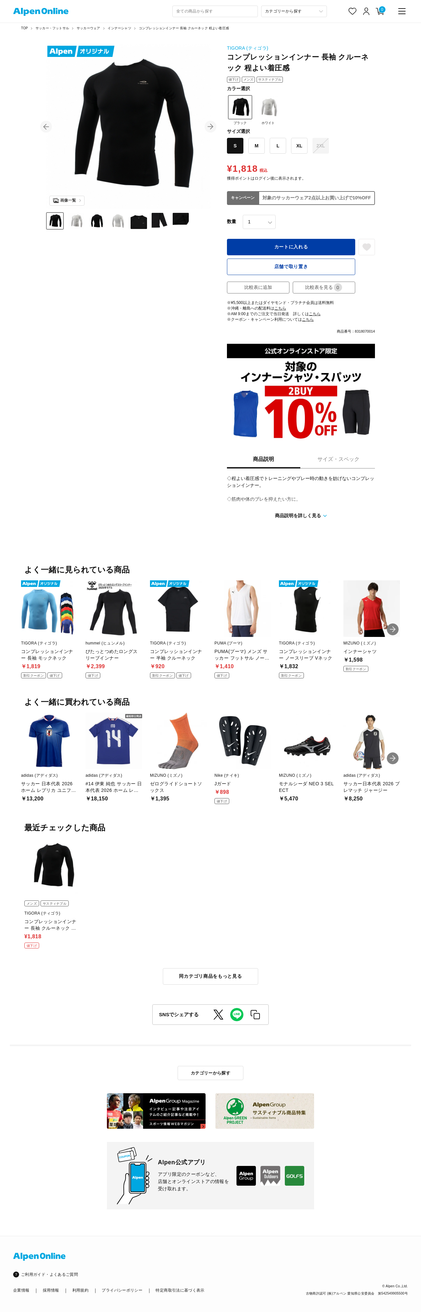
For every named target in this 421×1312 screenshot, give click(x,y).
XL (299, 145)
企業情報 (21, 1290)
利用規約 (80, 1290)
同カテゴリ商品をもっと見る (210, 976)
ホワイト (268, 110)
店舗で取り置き (291, 266)
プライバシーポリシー (122, 1290)
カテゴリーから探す (211, 1073)
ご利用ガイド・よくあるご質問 (49, 1274)
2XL (320, 145)
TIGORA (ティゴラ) (247, 48)
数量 (231, 221)
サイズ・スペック (338, 459)
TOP (24, 28)
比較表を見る (323, 287)
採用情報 (51, 1290)
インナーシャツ (119, 28)
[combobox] (215, 11)
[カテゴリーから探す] (294, 11)
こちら (280, 308)
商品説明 (263, 459)
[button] (46, 127)
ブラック (240, 110)
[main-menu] (402, 11)
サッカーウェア (88, 28)
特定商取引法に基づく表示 (180, 1290)
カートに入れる (291, 246)
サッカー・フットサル (52, 28)
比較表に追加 (258, 287)
